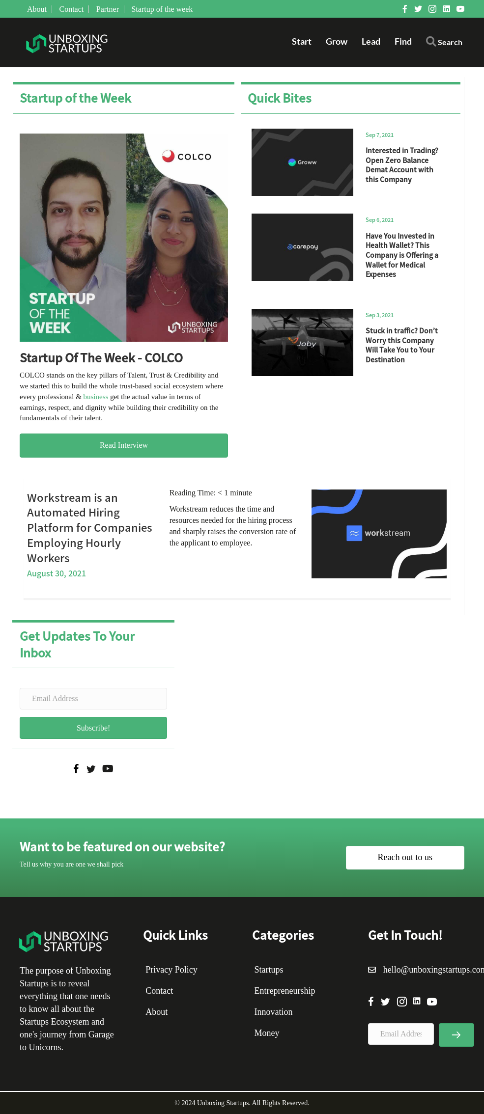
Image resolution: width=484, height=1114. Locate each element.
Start (302, 41)
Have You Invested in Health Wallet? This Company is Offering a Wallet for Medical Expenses (402, 255)
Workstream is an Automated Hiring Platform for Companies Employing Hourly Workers (89, 527)
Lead (371, 41)
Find (403, 41)
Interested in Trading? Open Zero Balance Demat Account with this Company (402, 164)
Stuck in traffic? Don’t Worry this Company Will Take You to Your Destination (402, 345)
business (96, 397)
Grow (336, 41)
